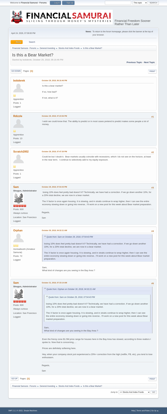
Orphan (18, 230)
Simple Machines (30, 411)
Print (152, 71)
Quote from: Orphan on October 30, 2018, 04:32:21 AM (70, 289)
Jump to (114, 392)
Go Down (16, 71)
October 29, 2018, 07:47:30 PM (54, 152)
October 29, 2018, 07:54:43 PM (54, 187)
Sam (16, 187)
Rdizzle (17, 116)
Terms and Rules (143, 411)
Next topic (149, 62)
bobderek (19, 80)
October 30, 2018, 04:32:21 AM (54, 230)
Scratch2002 (21, 151)
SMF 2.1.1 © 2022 (15, 411)
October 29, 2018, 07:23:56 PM (54, 116)
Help (133, 411)
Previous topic (134, 62)
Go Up (14, 379)
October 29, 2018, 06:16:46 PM (54, 80)
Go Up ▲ (155, 411)
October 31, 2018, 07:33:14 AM (54, 283)
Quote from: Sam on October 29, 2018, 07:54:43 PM (69, 237)
